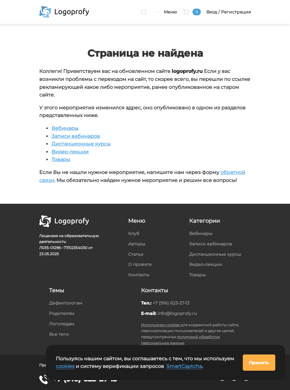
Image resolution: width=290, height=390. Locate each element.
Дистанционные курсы (81, 144)
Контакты (138, 275)
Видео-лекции (70, 152)
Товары (61, 159)
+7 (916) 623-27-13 (171, 303)
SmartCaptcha (184, 366)
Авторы (136, 244)
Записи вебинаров (76, 136)
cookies (65, 366)
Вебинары (65, 128)
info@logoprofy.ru (177, 313)
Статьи (135, 254)
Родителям (61, 313)
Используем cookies (160, 325)
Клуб (133, 233)
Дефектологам (65, 303)
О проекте (140, 264)
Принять (259, 362)
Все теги (59, 334)
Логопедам (61, 324)
